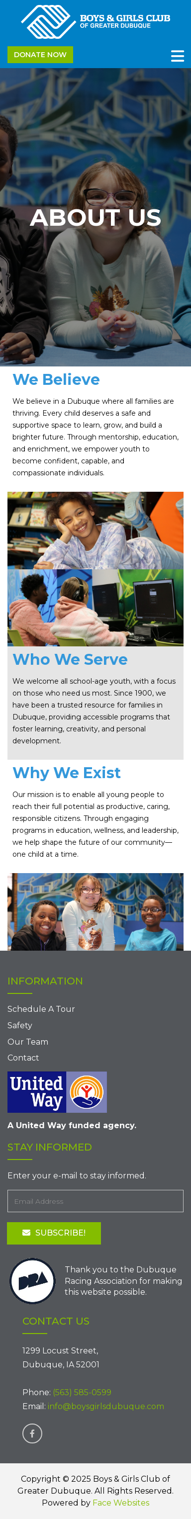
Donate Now (40, 54)
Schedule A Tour (41, 1009)
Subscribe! (54, 1233)
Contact (23, 1058)
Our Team (27, 1042)
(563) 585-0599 (82, 1392)
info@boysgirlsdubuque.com (106, 1406)
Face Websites (121, 1503)
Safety (19, 1025)
